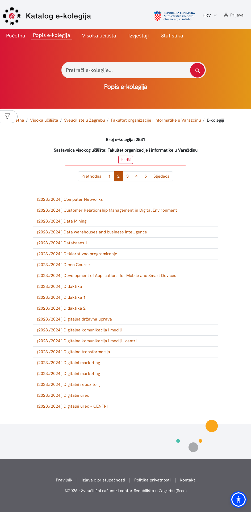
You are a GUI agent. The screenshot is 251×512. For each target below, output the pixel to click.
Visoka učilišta (99, 35)
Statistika (172, 35)
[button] (233, 15)
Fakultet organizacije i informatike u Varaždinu (156, 120)
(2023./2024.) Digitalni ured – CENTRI (72, 406)
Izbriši (126, 159)
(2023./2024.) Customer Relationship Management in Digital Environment (107, 210)
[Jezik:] (210, 15)
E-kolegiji (215, 120)
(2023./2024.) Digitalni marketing (68, 362)
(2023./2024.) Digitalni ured (63, 395)
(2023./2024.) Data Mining (61, 221)
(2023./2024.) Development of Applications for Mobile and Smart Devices (106, 275)
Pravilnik (64, 480)
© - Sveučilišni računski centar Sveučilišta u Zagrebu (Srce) (126, 490)
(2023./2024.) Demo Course (63, 264)
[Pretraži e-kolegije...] (133, 70)
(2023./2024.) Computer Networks (70, 199)
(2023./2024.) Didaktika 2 (61, 308)
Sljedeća (161, 176)
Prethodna (91, 176)
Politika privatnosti (152, 480)
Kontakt (187, 480)
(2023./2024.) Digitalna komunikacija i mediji (79, 330)
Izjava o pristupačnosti (103, 480)
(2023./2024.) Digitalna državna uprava (74, 319)
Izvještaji (138, 35)
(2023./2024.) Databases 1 (62, 243)
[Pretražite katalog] (197, 70)
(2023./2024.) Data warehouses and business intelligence (92, 232)
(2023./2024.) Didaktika (59, 286)
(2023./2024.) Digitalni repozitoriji (69, 384)
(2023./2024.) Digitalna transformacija (73, 352)
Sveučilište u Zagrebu (84, 120)
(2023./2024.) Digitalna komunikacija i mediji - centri (87, 341)
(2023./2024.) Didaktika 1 (61, 297)
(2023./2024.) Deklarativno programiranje (77, 254)
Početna (15, 35)
